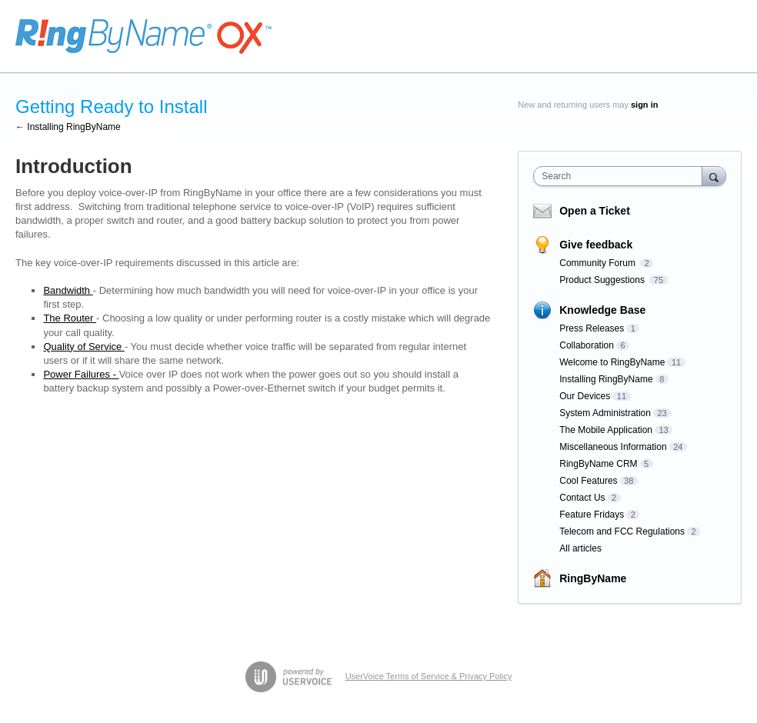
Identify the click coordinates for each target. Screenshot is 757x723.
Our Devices (584, 396)
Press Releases (591, 328)
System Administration (605, 413)
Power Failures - (80, 374)
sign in (644, 104)
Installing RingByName (605, 379)
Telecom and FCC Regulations (622, 531)
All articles (580, 548)
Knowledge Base (602, 310)
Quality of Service (84, 346)
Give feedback (595, 244)
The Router (69, 318)
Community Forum (598, 263)
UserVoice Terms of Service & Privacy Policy (428, 676)
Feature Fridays (591, 514)
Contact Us (582, 497)
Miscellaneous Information (612, 446)
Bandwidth (67, 290)
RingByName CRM (598, 463)
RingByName (592, 578)
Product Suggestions (603, 280)
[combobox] (621, 176)
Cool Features (588, 480)
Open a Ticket (594, 211)
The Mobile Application (605, 430)
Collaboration (586, 345)
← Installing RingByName (68, 127)
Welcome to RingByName (612, 362)
